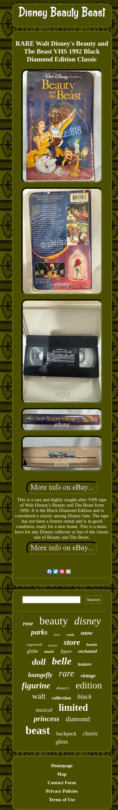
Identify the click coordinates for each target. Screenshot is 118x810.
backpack (66, 734)
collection (61, 697)
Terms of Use (62, 799)
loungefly (40, 674)
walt (39, 696)
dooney (53, 645)
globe (32, 651)
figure (66, 651)
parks (39, 632)
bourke (92, 644)
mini (57, 634)
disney (87, 621)
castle (70, 634)
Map (62, 774)
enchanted (87, 651)
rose (28, 623)
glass (62, 741)
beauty (53, 621)
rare (66, 673)
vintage (88, 675)
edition (89, 685)
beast (37, 730)
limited (73, 707)
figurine (36, 685)
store (72, 642)
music (49, 651)
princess (46, 719)
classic (90, 733)
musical (44, 710)
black (84, 696)
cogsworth (34, 644)
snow (87, 633)
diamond (78, 719)
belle (61, 661)
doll (39, 662)
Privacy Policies (62, 791)
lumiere (85, 664)
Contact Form (62, 782)
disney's (62, 688)
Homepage (61, 765)
